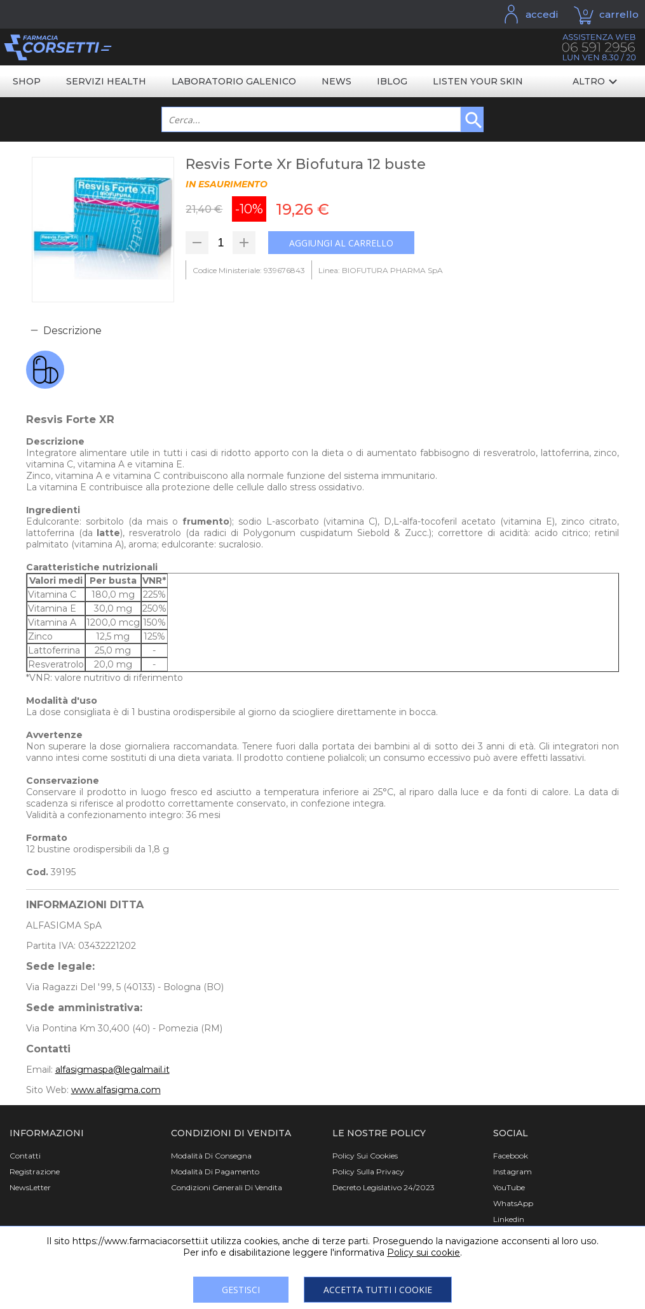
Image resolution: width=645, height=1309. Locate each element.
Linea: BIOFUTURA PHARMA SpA (380, 270)
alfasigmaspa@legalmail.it (112, 1069)
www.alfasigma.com (116, 1090)
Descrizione (72, 331)
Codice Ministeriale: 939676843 (249, 270)
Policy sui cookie (423, 1252)
